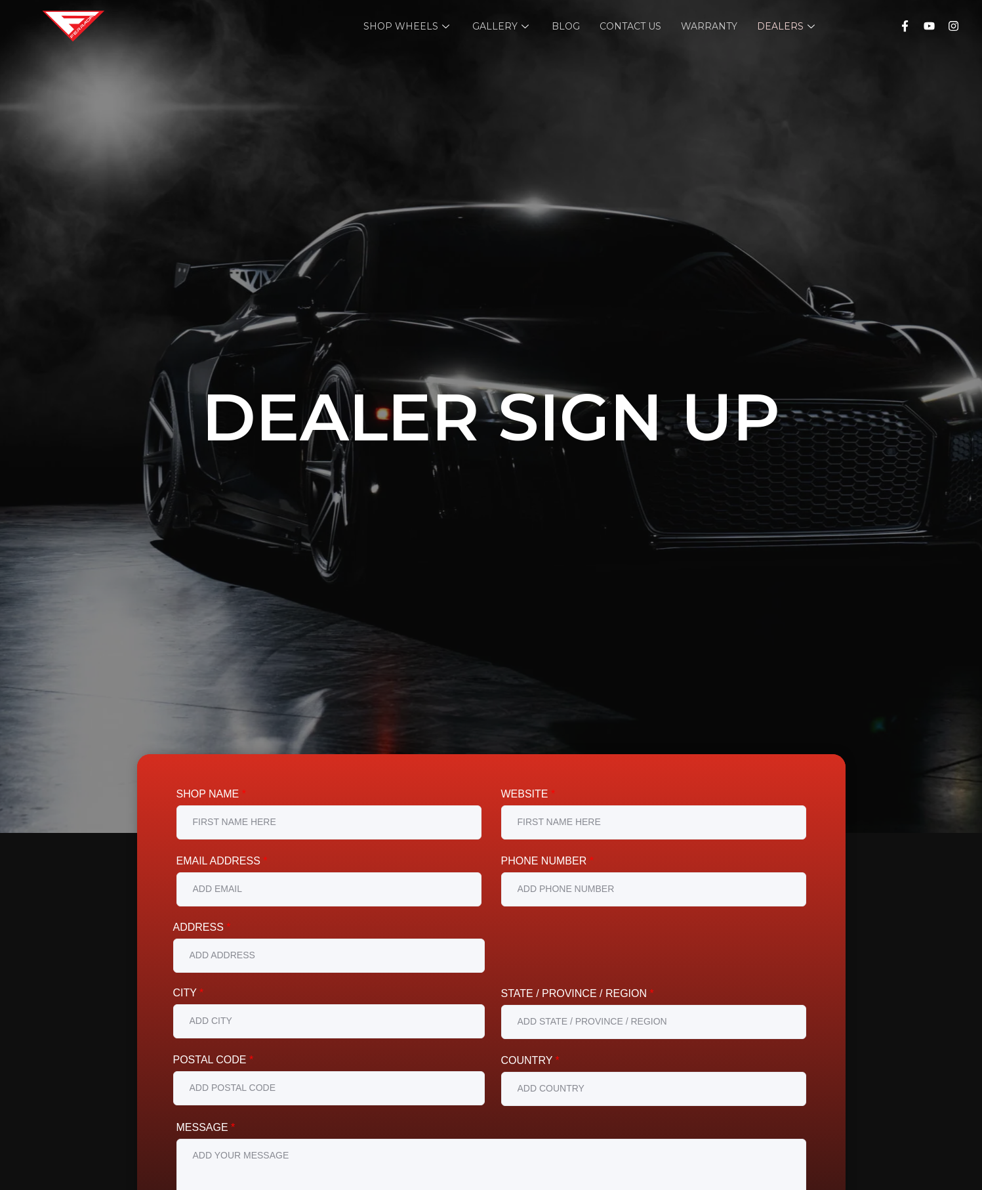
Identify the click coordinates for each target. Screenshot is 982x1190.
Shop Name (211, 793)
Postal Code (213, 1059)
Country (530, 1060)
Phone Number (547, 860)
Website (528, 793)
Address (202, 927)
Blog (566, 26)
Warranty (709, 26)
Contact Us (630, 26)
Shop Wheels (408, 26)
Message (205, 1127)
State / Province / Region (577, 993)
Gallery (502, 26)
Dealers (787, 26)
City (188, 992)
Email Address (222, 860)
